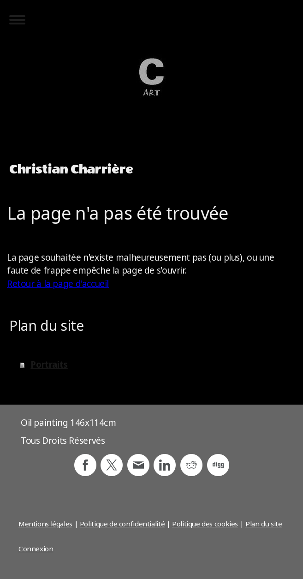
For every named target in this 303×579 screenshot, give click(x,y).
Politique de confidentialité (122, 523)
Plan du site (263, 523)
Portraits (49, 364)
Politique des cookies (205, 523)
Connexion (35, 548)
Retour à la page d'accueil (58, 284)
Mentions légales (45, 523)
